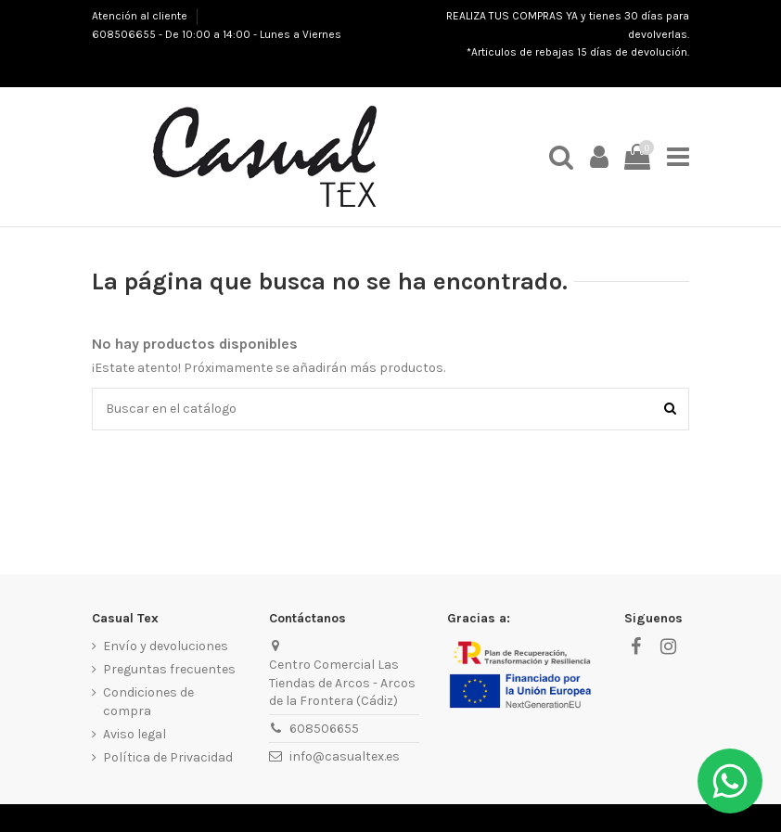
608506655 (324, 728)
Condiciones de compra (148, 702)
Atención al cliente (141, 15)
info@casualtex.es (344, 756)
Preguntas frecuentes (169, 669)
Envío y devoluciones (165, 646)
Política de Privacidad (168, 757)
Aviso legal (134, 734)
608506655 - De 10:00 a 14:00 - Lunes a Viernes (216, 34)
